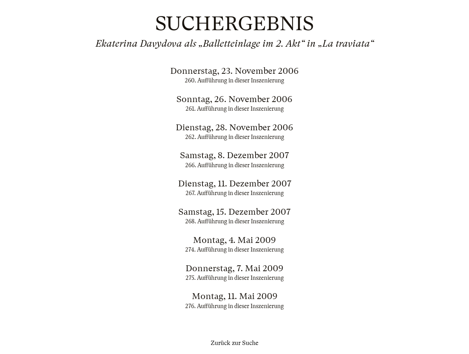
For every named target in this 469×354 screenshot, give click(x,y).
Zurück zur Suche (234, 343)
